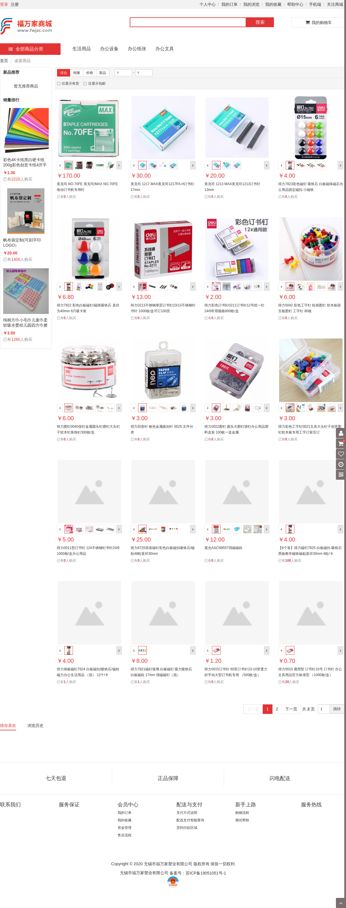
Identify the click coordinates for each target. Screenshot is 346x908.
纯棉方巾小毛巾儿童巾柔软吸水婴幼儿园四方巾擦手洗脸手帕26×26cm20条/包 (25, 323)
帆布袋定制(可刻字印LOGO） (22, 243)
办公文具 (164, 48)
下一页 (291, 709)
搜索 (260, 22)
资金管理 (124, 828)
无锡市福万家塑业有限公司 (144, 872)
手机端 (315, 4)
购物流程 (242, 813)
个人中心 (208, 4)
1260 (15, 339)
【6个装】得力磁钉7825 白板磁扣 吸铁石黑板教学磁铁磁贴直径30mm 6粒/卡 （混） (310, 553)
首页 (4, 60)
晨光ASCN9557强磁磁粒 (223, 548)
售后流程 (124, 835)
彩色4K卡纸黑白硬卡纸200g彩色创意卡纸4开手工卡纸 (25, 162)
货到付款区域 (186, 828)
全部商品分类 (26, 48)
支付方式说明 (186, 813)
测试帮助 (242, 820)
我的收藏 (273, 4)
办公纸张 (137, 48)
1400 (15, 259)
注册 (15, 4)
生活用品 (81, 48)
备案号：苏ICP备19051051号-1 (198, 873)
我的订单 (229, 4)
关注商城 (335, 4)
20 (287, 682)
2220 (15, 179)
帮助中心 (295, 4)
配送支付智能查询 (190, 820)
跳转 (337, 709)
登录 (4, 4)
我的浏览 (251, 4)
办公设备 (109, 48)
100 (288, 561)
